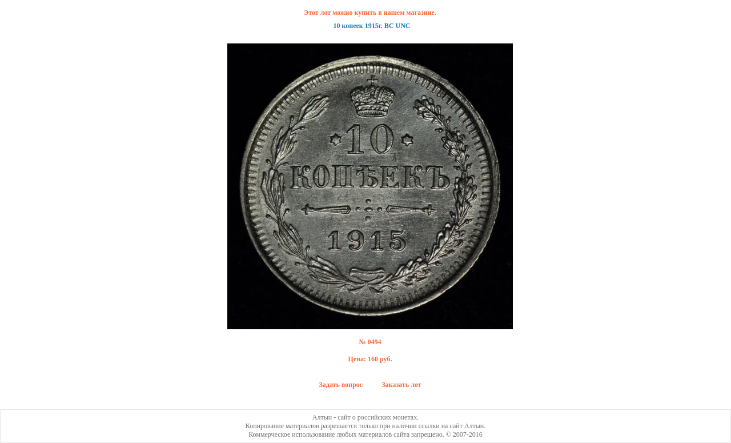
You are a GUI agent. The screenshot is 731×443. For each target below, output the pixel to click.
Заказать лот (401, 385)
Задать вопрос (341, 385)
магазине (420, 13)
